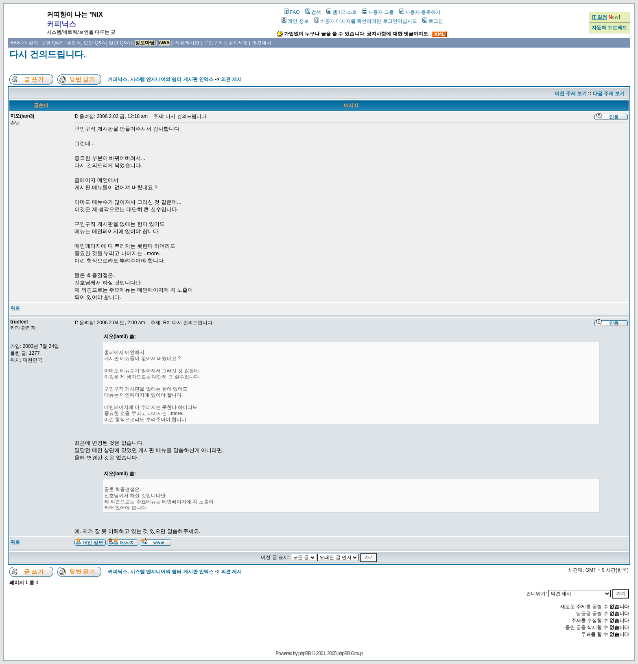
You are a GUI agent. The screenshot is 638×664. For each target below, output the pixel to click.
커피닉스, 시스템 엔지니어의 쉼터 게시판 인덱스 (161, 79)
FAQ (292, 12)
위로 (15, 308)
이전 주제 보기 (571, 93)
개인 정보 (295, 21)
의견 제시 (231, 79)
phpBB (304, 653)
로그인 (432, 21)
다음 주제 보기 (609, 93)
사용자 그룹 (378, 12)
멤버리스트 (341, 12)
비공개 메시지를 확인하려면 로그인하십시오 (365, 21)
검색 (313, 12)
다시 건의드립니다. (47, 54)
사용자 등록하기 (420, 12)
